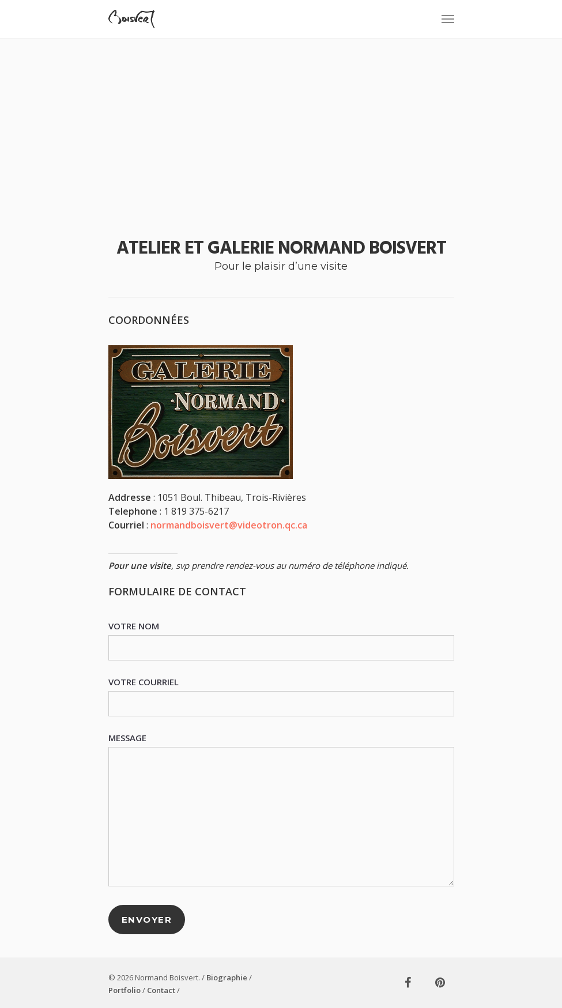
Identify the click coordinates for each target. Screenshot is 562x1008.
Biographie (226, 977)
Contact (161, 990)
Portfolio (124, 990)
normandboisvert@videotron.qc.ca (228, 525)
